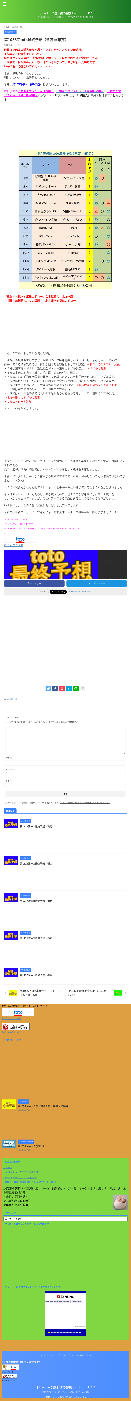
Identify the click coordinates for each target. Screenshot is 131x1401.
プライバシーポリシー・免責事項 (70, 1355)
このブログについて (47, 1355)
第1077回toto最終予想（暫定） (37, 900)
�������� (79, 1326)
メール (10, 769)
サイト (8, 781)
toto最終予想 (11, 699)
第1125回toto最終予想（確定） (37, 826)
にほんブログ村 (13, 545)
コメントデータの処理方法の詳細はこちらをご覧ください (85, 803)
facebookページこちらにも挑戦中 (22, 1172)
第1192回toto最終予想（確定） (37, 975)
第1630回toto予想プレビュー (34, 1146)
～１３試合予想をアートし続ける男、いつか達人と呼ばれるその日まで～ (65, 1392)
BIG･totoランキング (13, 1032)
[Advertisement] (65, 127)
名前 (9, 758)
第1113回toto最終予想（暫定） (37, 863)
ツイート (7, 1167)
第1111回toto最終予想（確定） (37, 938)
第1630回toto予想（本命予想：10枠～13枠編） (44, 1106)
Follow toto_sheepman (80, 591)
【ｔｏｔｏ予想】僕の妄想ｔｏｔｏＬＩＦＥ (65, 13)
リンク (88, 1355)
